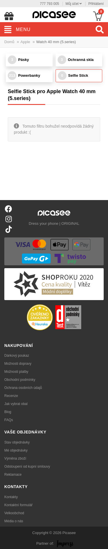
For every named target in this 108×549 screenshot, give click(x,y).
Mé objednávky (16, 450)
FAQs (8, 420)
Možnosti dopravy (17, 364)
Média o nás (13, 521)
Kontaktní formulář (18, 505)
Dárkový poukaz (16, 356)
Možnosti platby (16, 372)
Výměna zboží (15, 458)
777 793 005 (49, 4)
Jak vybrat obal (16, 404)
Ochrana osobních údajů (23, 388)
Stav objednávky (17, 442)
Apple (25, 42)
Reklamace (13, 475)
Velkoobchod (14, 513)
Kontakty (11, 497)
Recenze (11, 396)
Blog (7, 412)
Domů (9, 42)
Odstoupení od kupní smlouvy (27, 466)
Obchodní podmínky (19, 380)
